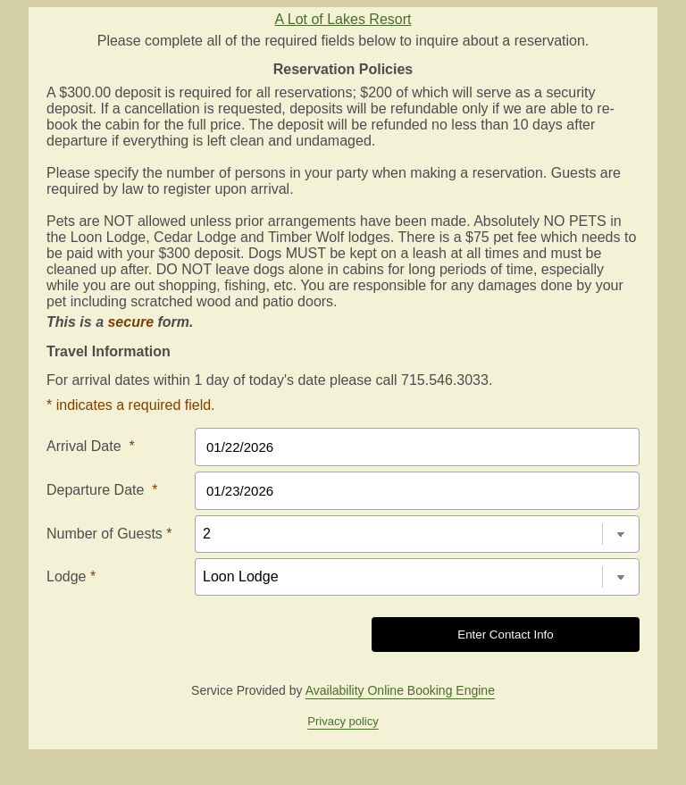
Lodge (71, 576)
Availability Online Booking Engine (400, 690)
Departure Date (102, 489)
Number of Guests (109, 533)
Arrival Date (90, 446)
